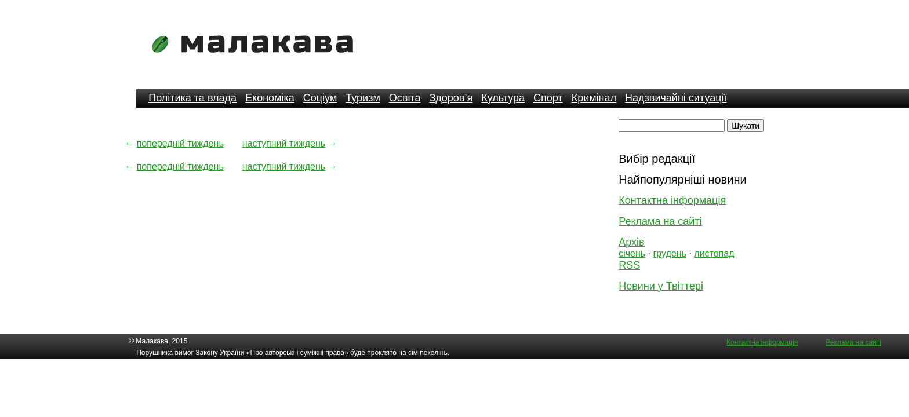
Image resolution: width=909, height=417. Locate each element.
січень (632, 253)
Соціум (320, 98)
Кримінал (594, 98)
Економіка (269, 98)
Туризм (363, 98)
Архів (631, 242)
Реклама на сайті (660, 221)
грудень (669, 253)
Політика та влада (192, 98)
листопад (714, 253)
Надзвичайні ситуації (675, 98)
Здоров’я (450, 98)
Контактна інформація (672, 200)
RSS (629, 265)
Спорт (548, 98)
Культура (503, 98)
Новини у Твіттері (661, 286)
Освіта (405, 98)
